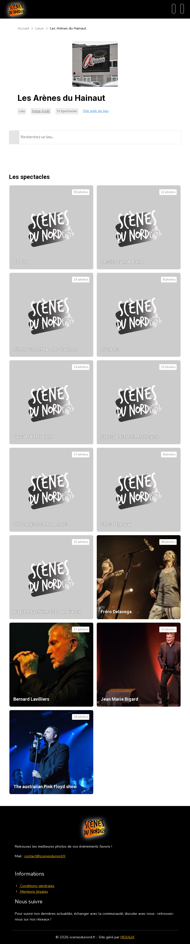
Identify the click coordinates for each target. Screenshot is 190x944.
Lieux (39, 28)
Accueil (23, 28)
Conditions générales (34, 885)
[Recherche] (173, 8)
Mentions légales (31, 891)
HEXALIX (127, 937)
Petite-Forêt (41, 111)
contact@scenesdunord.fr (45, 856)
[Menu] (182, 8)
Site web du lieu (96, 110)
